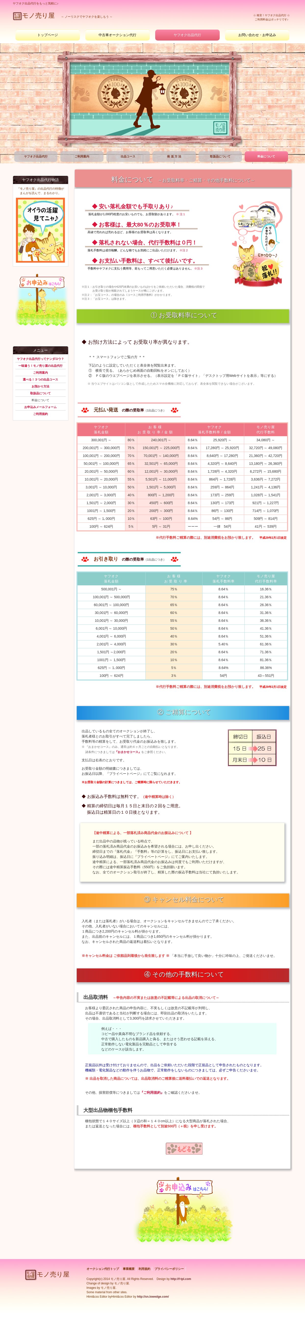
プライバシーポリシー (169, 1269)
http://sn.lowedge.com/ (152, 1296)
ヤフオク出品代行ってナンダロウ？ (40, 359)
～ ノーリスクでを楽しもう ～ (63, 16)
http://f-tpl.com (180, 1279)
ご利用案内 (82, 156)
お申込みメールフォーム (40, 407)
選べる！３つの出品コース (40, 379)
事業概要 (129, 1269)
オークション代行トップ (103, 1269)
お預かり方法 (40, 386)
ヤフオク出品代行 (187, 35)
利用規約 (144, 1269)
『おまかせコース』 (128, 752)
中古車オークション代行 (117, 35)
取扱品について (220, 156)
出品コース (128, 156)
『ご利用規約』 (152, 1092)
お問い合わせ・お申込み (257, 35)
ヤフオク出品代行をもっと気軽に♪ (35, 3)
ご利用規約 (40, 414)
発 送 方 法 (174, 156)
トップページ (47, 35)
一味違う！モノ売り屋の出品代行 (40, 366)
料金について (266, 156)
